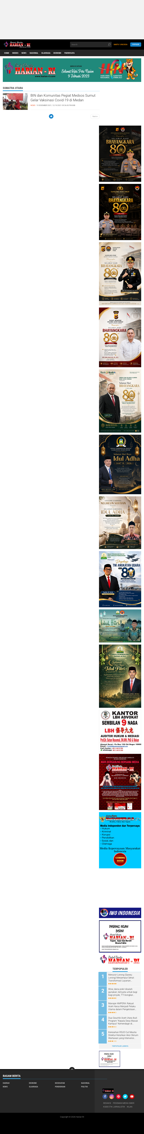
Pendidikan (60, 1086)
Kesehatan (60, 1082)
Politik (84, 1086)
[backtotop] (72, 1069)
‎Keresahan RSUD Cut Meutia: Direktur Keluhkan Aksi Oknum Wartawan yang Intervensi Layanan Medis (124, 1034)
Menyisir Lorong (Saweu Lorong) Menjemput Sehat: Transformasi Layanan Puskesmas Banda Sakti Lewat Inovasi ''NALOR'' (122, 977)
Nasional (34, 53)
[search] (91, 44)
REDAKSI (107, 1102)
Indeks (15, 53)
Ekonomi (58, 53)
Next (95, 116)
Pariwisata (70, 53)
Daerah (6, 1082)
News (24, 53)
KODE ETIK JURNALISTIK (114, 1106)
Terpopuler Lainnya (120, 1045)
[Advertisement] (71, 19)
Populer (135, 44)
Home (6, 53)
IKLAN (129, 1106)
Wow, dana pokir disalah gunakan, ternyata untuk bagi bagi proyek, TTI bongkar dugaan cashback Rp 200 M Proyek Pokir (123, 992)
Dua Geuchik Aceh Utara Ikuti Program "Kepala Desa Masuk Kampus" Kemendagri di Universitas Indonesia (123, 1020)
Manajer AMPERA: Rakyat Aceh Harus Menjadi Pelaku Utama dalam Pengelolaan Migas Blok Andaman (122, 1006)
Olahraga (46, 53)
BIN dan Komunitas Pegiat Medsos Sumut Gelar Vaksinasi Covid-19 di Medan (64, 97)
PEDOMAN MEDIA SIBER (123, 1102)
